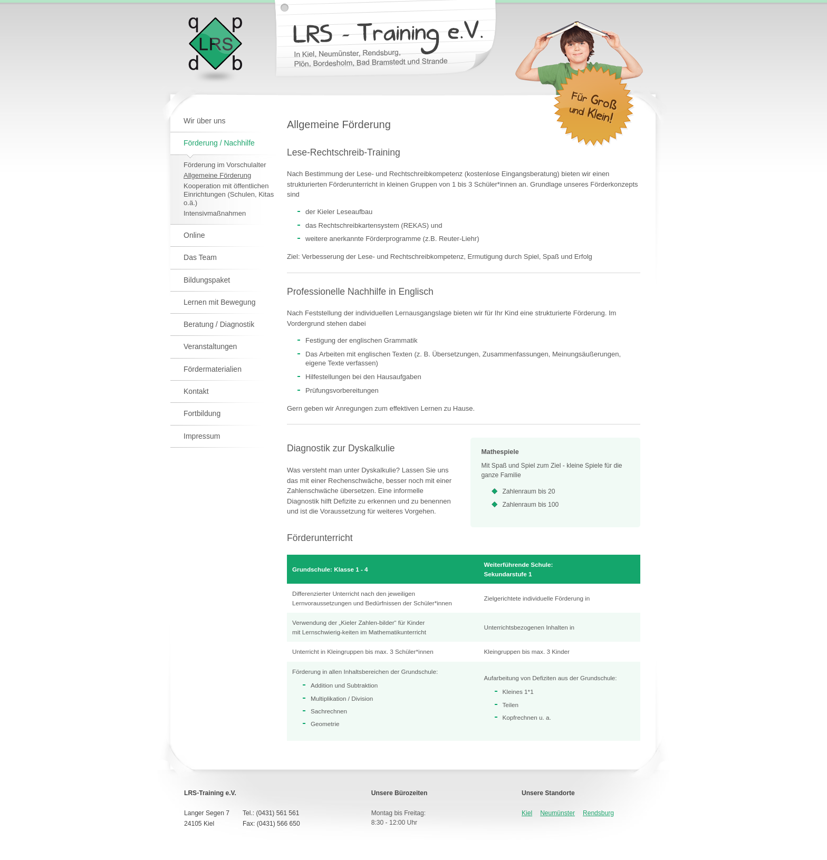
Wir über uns (205, 121)
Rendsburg (598, 813)
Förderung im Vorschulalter (225, 165)
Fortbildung (202, 413)
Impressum (202, 436)
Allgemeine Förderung (217, 175)
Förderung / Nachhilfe (219, 143)
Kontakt (196, 391)
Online (194, 235)
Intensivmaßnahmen (215, 213)
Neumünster (557, 813)
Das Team (200, 257)
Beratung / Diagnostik (219, 324)
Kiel (527, 813)
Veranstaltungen (210, 346)
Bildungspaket (207, 280)
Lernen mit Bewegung (220, 302)
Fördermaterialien (213, 369)
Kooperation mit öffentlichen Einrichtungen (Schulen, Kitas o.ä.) (229, 194)
